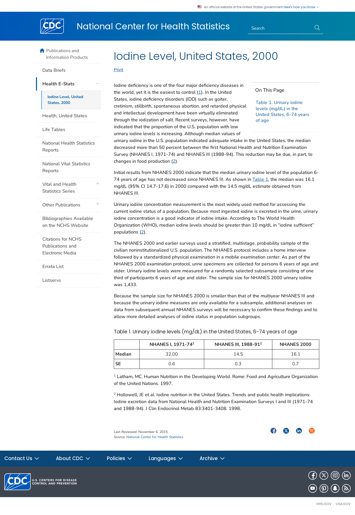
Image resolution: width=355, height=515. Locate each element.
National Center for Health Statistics (153, 26)
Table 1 (260, 179)
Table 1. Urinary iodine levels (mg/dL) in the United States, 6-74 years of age (282, 111)
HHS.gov (324, 503)
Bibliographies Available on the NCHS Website (67, 221)
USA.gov (343, 503)
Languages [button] (166, 458)
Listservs (51, 280)
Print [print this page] (118, 70)
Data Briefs (54, 70)
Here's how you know (301, 7)
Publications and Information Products (67, 54)
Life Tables (53, 129)
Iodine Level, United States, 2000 (65, 99)
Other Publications (61, 205)
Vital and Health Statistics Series (59, 187)
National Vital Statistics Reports (66, 167)
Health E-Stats (58, 84)
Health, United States (64, 116)
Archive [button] (212, 458)
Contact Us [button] (22, 458)
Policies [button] (119, 458)
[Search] (280, 28)
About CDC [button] (73, 458)
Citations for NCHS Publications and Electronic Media (61, 246)
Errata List (53, 266)
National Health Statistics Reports (68, 146)
